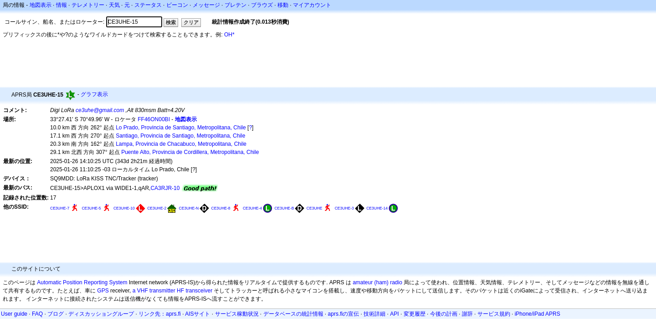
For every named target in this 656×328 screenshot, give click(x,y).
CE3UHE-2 (156, 208)
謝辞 (467, 314)
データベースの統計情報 (293, 314)
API (394, 314)
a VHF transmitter (154, 290)
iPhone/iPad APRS (537, 314)
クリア (191, 22)
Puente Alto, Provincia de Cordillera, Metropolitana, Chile (190, 152)
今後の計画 (443, 314)
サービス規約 (493, 314)
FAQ (37, 314)
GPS (102, 290)
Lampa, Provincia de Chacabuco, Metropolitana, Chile (181, 144)
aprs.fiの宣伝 (343, 314)
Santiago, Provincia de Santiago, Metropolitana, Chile (180, 136)
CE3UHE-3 (344, 208)
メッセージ (206, 5)
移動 (282, 5)
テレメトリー (88, 5)
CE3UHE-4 (252, 208)
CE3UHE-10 (124, 208)
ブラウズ (262, 5)
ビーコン (177, 5)
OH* (229, 34)
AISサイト (197, 314)
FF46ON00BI (154, 119)
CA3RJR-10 (164, 188)
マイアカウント (312, 5)
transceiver (198, 290)
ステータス (148, 5)
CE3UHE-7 (59, 208)
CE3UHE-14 (377, 208)
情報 (61, 5)
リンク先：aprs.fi (159, 314)
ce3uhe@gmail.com (100, 110)
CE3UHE (315, 208)
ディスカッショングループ (101, 314)
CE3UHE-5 (91, 208)
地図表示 (40, 5)
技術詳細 (374, 314)
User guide (14, 314)
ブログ (55, 314)
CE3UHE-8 (220, 208)
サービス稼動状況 (237, 314)
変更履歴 (414, 314)
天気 (114, 5)
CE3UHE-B (284, 208)
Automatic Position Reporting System (82, 282)
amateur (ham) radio (377, 282)
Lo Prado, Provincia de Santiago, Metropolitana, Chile (181, 127)
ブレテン (235, 5)
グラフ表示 (94, 94)
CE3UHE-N (189, 208)
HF (180, 290)
